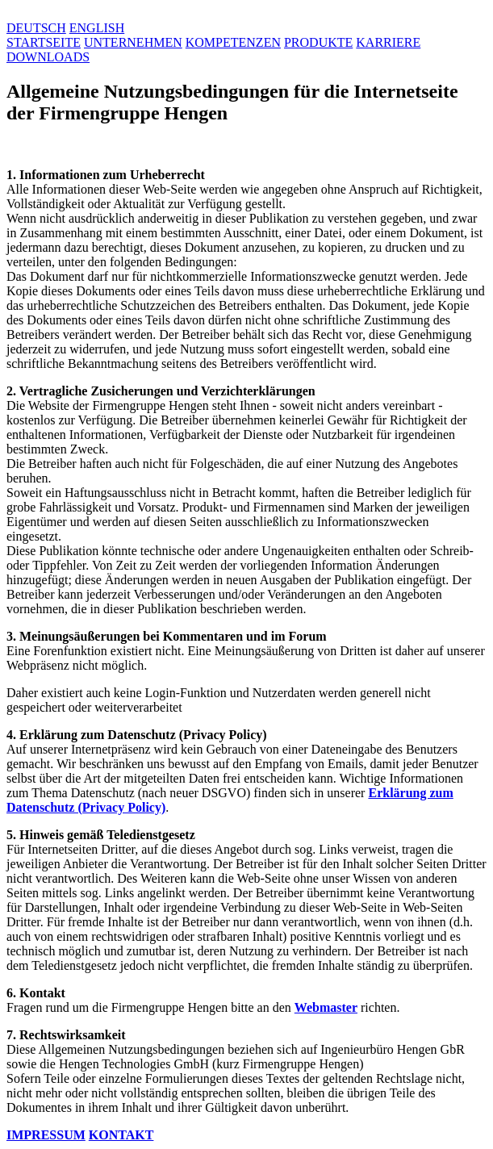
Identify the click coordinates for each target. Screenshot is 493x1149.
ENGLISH (96, 28)
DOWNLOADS (48, 57)
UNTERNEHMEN (133, 42)
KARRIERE (388, 42)
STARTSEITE (43, 42)
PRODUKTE (318, 42)
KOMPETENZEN (233, 42)
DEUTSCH (36, 28)
